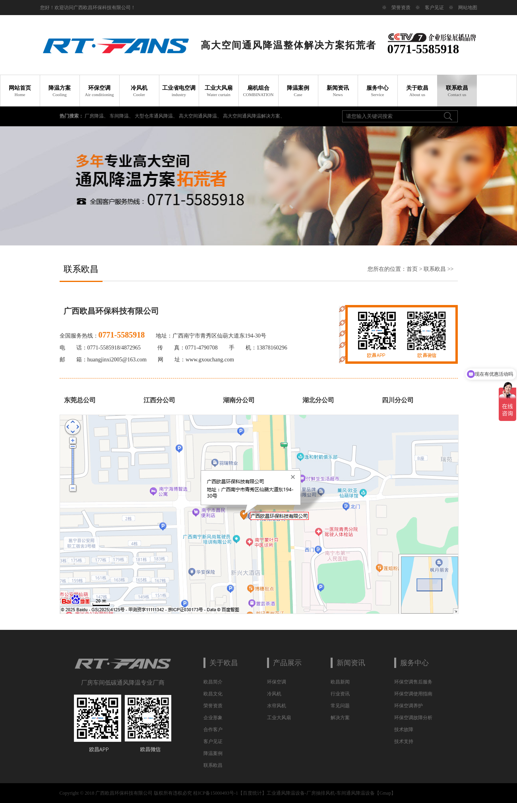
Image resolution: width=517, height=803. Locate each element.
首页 (412, 269)
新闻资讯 (338, 91)
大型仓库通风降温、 (157, 116)
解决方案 (340, 717)
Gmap (385, 793)
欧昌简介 (213, 682)
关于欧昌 (417, 91)
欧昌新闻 (340, 682)
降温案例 (298, 91)
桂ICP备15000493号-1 (215, 793)
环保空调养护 (408, 705)
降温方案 (59, 91)
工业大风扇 (218, 91)
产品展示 (287, 663)
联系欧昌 (457, 91)
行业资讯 (340, 694)
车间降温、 (122, 116)
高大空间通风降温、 (201, 116)
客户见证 (434, 7)
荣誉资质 (401, 7)
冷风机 (139, 91)
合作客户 (213, 729)
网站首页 (20, 91)
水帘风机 (276, 705)
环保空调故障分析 (413, 717)
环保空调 (99, 91)
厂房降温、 (97, 116)
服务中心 (377, 91)
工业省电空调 (179, 91)
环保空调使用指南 (413, 694)
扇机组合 (258, 91)
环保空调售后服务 (413, 682)
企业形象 (213, 717)
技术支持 (403, 741)
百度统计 (252, 793)
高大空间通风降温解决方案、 (254, 116)
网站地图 (467, 7)
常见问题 (340, 705)
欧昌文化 (213, 694)
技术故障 (403, 729)
